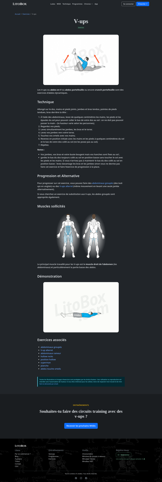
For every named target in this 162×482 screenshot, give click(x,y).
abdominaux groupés (102, 183)
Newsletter (123, 455)
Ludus (52, 4)
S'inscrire (141, 4)
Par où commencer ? (23, 454)
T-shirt (17, 461)
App (96, 4)
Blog (16, 456)
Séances (52, 454)
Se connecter (128, 4)
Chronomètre (87, 454)
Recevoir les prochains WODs (80, 425)
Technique (67, 4)
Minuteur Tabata (88, 459)
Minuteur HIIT (87, 461)
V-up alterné (47, 350)
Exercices (26, 14)
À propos (18, 459)
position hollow (48, 359)
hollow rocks (47, 356)
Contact (18, 464)
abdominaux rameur (51, 353)
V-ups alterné (66, 186)
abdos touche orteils (51, 368)
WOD (59, 4)
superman (46, 362)
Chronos (87, 4)
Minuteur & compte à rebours (93, 456)
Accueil (17, 14)
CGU (16, 466)
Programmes (77, 4)
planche (44, 365)
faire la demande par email (48, 384)
